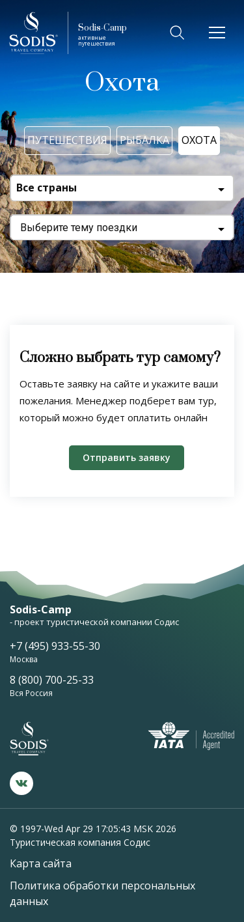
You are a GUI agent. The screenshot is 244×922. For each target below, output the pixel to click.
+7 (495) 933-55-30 (55, 646)
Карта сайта (41, 863)
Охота (199, 140)
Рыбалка (144, 140)
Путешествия (67, 140)
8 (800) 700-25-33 (52, 680)
